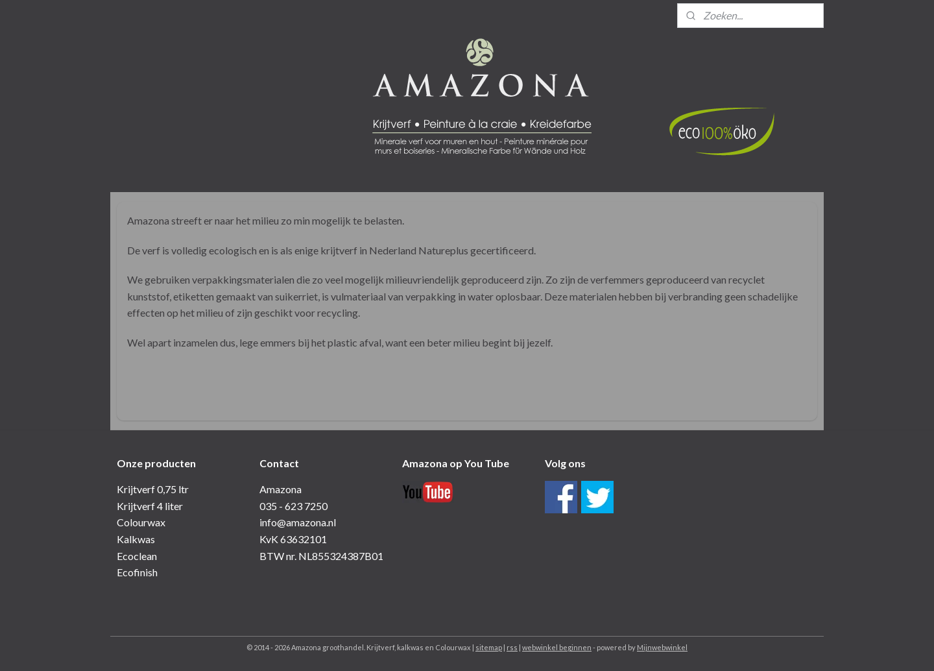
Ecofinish (137, 572)
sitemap (488, 647)
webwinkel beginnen (557, 647)
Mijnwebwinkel (662, 647)
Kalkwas (136, 539)
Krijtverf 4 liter (150, 506)
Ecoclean (137, 556)
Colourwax (141, 522)
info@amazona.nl (297, 522)
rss (512, 647)
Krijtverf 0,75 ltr (153, 489)
